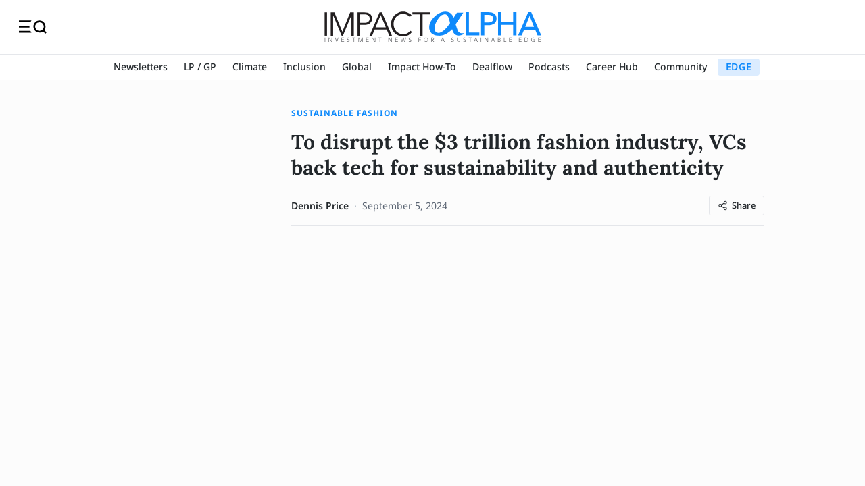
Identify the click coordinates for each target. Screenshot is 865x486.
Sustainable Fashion (344, 113)
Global (357, 66)
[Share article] (736, 205)
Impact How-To (422, 66)
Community (680, 66)
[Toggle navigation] (33, 27)
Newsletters (141, 66)
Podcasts (549, 66)
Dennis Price (320, 205)
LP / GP (200, 66)
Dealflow (492, 66)
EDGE (738, 66)
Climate (249, 66)
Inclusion (304, 66)
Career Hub (612, 66)
